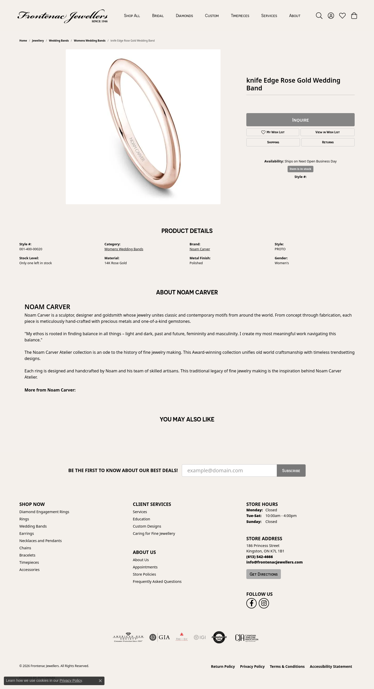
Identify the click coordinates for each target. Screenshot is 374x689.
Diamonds (184, 15)
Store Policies (144, 574)
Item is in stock (300, 169)
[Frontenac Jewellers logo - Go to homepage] (62, 15)
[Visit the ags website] (128, 637)
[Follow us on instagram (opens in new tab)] (264, 603)
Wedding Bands (59, 40)
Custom (212, 15)
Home (23, 40)
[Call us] (274, 562)
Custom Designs (147, 526)
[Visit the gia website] (159, 637)
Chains (25, 547)
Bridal (158, 15)
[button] (319, 15)
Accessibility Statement (331, 666)
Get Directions (264, 574)
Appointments (145, 567)
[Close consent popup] (100, 680)
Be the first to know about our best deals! (123, 470)
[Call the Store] (259, 556)
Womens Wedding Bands (90, 40)
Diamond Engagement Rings (44, 511)
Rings (24, 518)
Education (141, 518)
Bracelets (27, 555)
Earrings (26, 533)
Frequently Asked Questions (157, 581)
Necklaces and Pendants (40, 540)
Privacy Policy (252, 666)
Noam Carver (200, 249)
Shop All (132, 15)
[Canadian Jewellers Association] (247, 637)
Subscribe (291, 470)
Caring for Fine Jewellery (154, 533)
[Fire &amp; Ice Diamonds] (181, 637)
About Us (141, 559)
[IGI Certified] (199, 637)
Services (269, 15)
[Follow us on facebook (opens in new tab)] (251, 603)
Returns (328, 142)
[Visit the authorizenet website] (219, 637)
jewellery (38, 40)
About (294, 15)
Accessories (29, 569)
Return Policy (223, 666)
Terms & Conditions (287, 666)
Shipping (273, 142)
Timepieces (240, 15)
